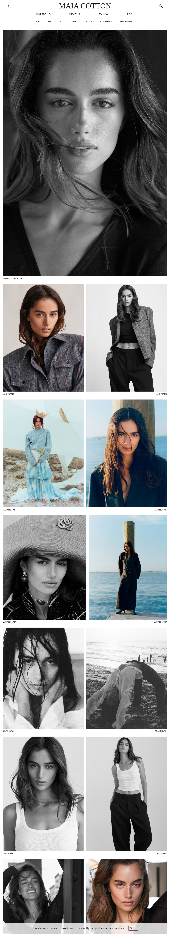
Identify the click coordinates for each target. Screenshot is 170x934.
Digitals (74, 14)
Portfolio (43, 14)
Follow (103, 14)
